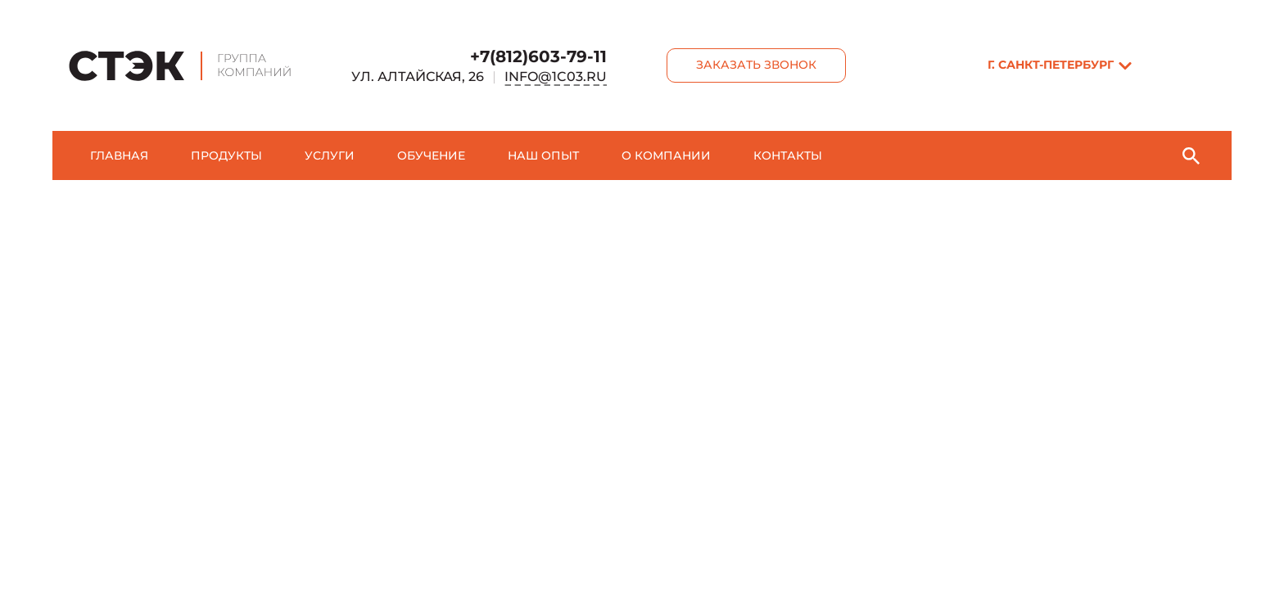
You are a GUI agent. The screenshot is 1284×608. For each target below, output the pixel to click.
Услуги (330, 155)
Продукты (226, 155)
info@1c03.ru (555, 76)
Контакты (787, 155)
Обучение (431, 155)
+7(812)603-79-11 (538, 56)
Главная (119, 155)
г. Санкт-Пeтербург (1051, 64)
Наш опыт (543, 155)
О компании (666, 155)
